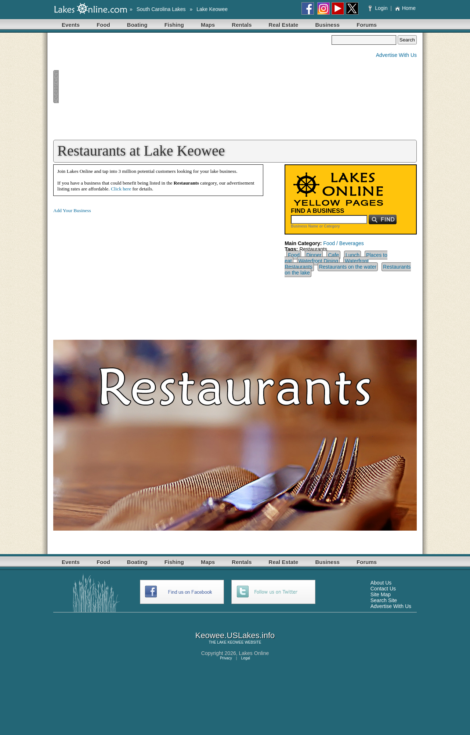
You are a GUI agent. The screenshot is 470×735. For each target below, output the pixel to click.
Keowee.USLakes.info (235, 635)
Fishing (174, 25)
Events (71, 25)
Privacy (226, 658)
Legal (245, 658)
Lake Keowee (212, 9)
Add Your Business (72, 210)
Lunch (352, 255)
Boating (137, 25)
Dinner (313, 255)
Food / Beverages (343, 243)
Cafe (333, 255)
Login (379, 8)
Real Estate (284, 25)
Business (327, 25)
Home (405, 8)
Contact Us (383, 589)
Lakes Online (254, 653)
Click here (121, 189)
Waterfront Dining (318, 261)
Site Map (380, 594)
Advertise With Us (396, 55)
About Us (381, 583)
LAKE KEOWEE (230, 642)
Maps (208, 25)
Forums (367, 25)
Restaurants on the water (347, 267)
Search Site (383, 600)
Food (103, 25)
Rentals (242, 25)
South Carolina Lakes (161, 9)
